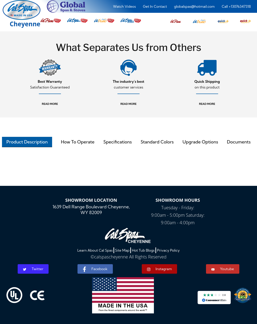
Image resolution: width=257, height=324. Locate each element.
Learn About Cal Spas (95, 250)
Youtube (222, 269)
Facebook (95, 269)
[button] (176, 20)
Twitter (33, 269)
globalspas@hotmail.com (194, 6)
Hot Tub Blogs (143, 250)
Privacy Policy (168, 250)
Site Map (122, 250)
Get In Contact (155, 6)
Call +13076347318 (236, 6)
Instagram (159, 269)
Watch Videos (124, 6)
